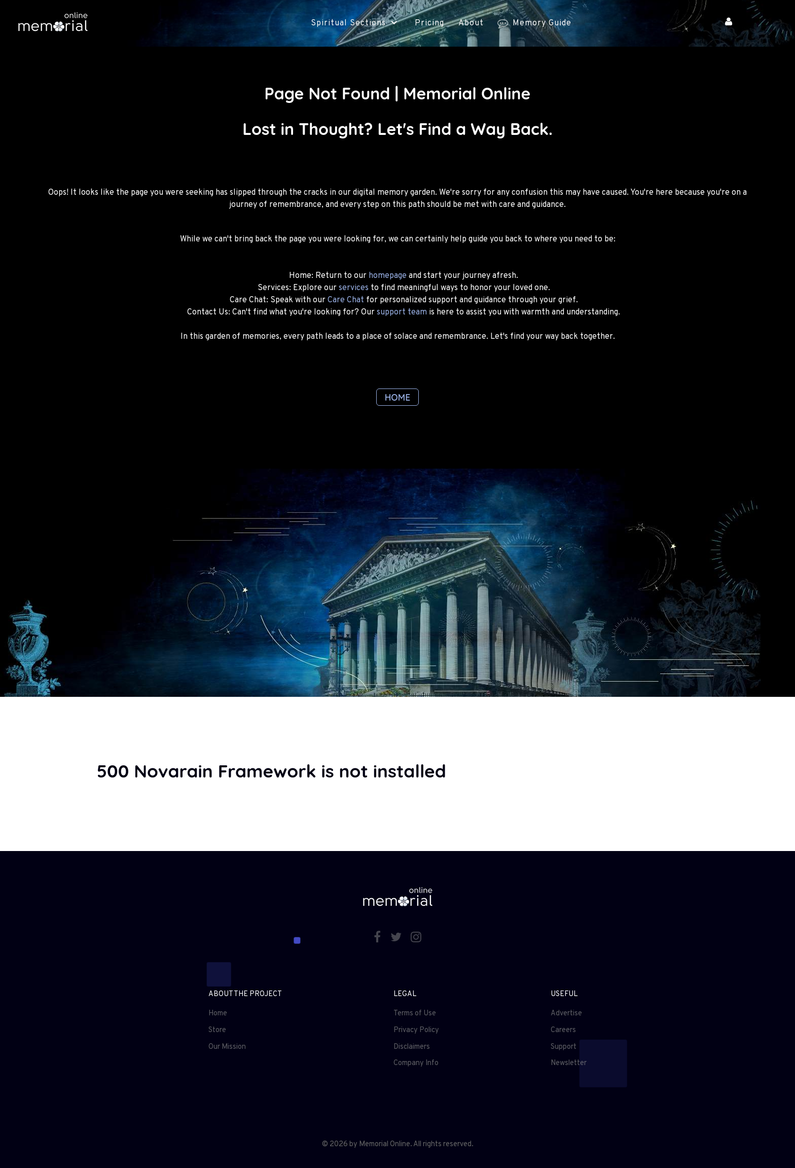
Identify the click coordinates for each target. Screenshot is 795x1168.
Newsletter (569, 1063)
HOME (398, 397)
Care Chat (346, 300)
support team (402, 312)
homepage (388, 276)
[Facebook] (378, 938)
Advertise (566, 1013)
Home (217, 1013)
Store (217, 1030)
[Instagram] (416, 938)
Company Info (416, 1063)
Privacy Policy (416, 1030)
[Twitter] (397, 938)
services (354, 288)
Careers (563, 1030)
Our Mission (227, 1047)
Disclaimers (411, 1047)
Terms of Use (414, 1013)
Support (563, 1047)
